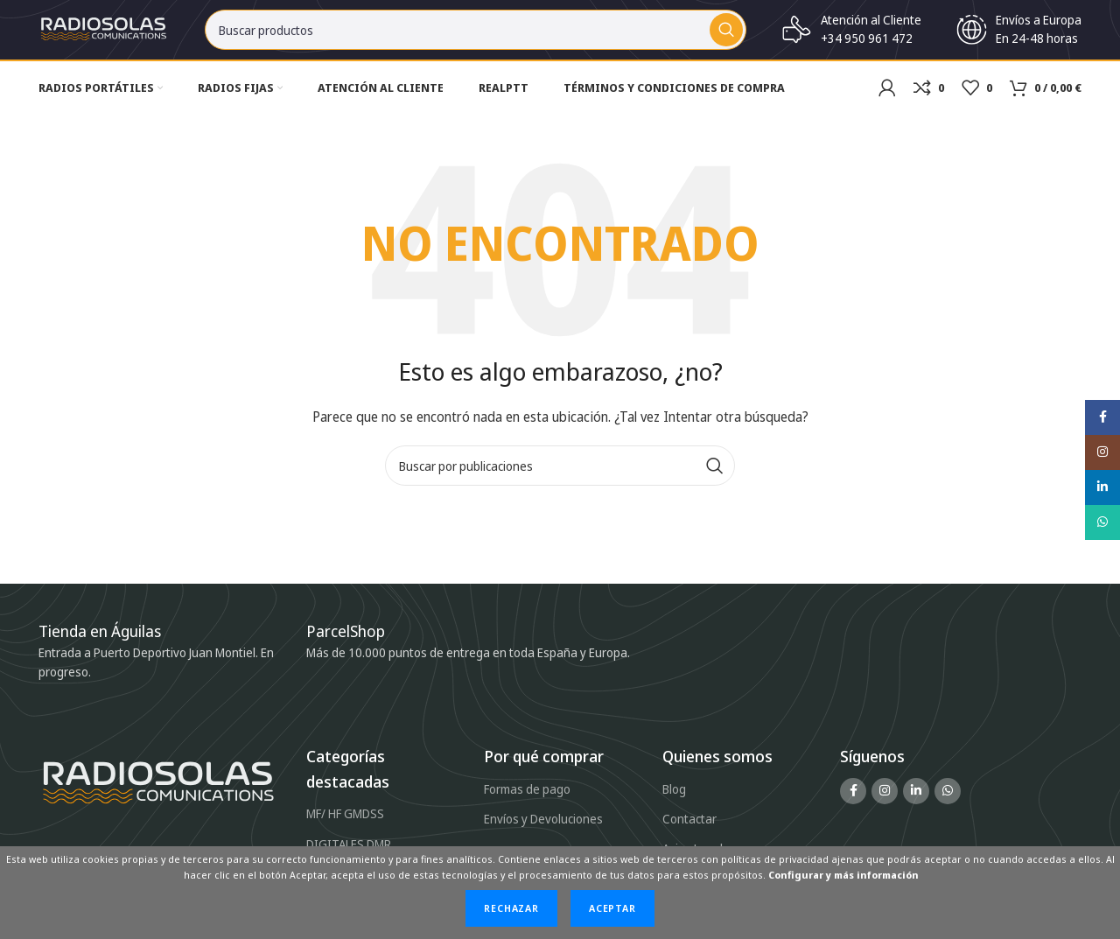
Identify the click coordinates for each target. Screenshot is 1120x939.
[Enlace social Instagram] (885, 801)
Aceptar (612, 907)
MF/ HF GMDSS (345, 824)
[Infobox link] (354, 641)
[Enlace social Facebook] (853, 801)
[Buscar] (475, 35)
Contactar (689, 828)
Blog (674, 798)
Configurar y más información (843, 874)
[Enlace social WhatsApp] (947, 801)
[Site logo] (104, 33)
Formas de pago (527, 798)
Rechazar (511, 907)
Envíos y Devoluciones (543, 828)
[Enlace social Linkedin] (916, 801)
